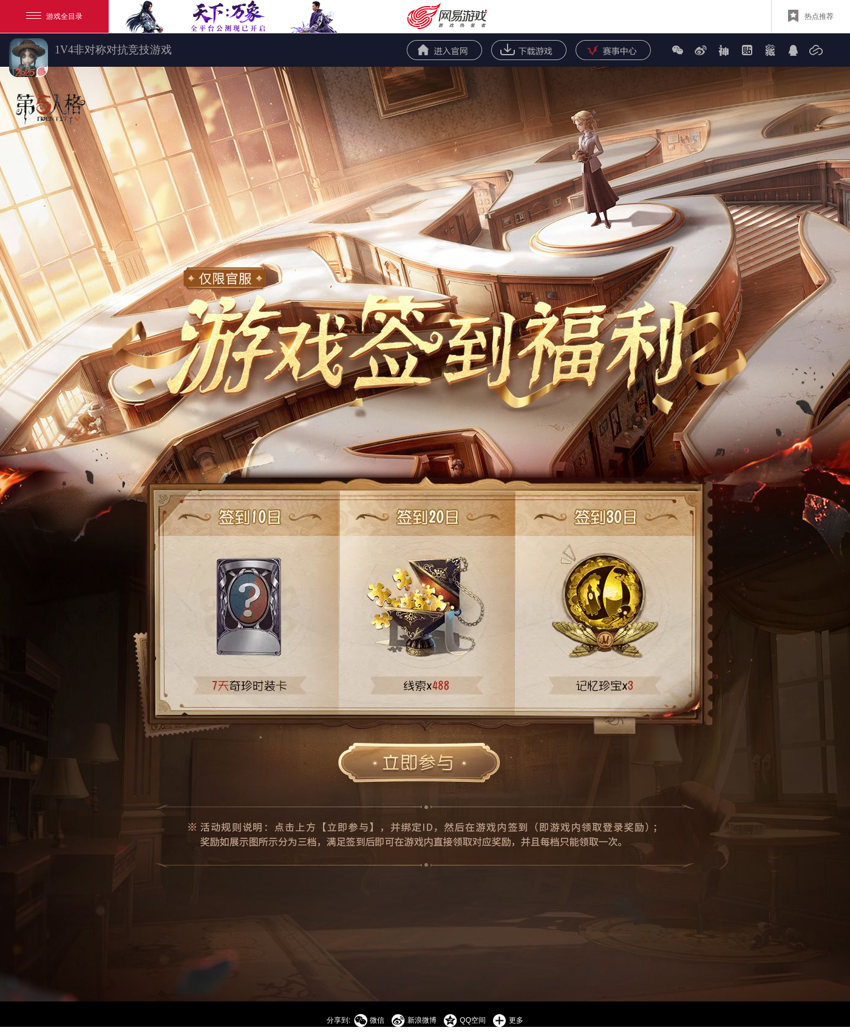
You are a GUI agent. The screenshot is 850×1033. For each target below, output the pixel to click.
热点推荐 (811, 16)
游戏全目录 (54, 16)
